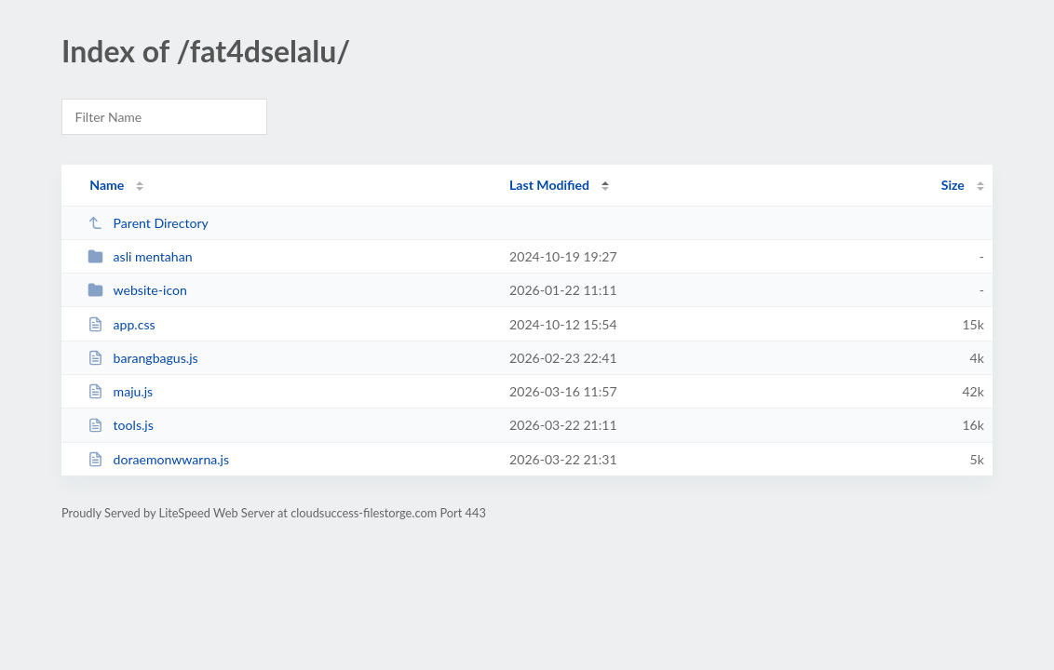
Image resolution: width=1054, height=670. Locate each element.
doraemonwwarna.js (158, 459)
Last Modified (549, 185)
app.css (121, 324)
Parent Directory (148, 223)
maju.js (120, 391)
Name (106, 185)
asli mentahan (140, 256)
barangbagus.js (142, 358)
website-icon (137, 290)
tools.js (121, 425)
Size (953, 185)
